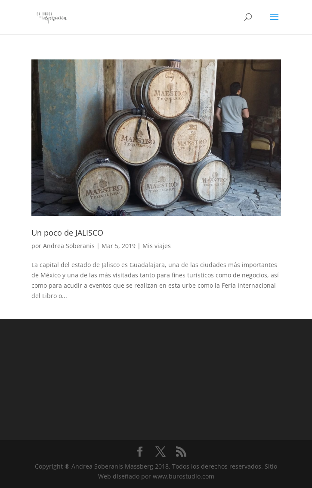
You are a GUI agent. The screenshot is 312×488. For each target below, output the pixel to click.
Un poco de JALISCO (67, 232)
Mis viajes (156, 246)
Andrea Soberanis (69, 246)
